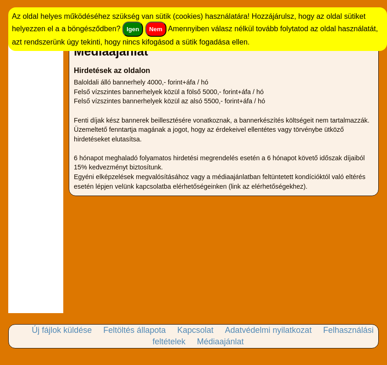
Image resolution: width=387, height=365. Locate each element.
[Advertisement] (35, 175)
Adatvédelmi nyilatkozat (268, 330)
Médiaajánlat (220, 341)
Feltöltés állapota (134, 330)
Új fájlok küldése (62, 330)
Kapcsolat (195, 330)
